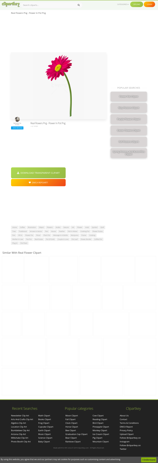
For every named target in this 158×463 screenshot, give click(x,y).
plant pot (46, 235)
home (14, 227)
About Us (124, 415)
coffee (22, 227)
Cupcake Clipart (45, 426)
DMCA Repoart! (38, 182)
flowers (50, 227)
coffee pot (98, 239)
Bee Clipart (70, 430)
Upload (136, 4)
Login (149, 4)
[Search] (78, 5)
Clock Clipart (71, 423)
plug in (14, 243)
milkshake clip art (19, 437)
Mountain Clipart (101, 441)
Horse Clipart (71, 426)
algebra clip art (18, 423)
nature (66, 227)
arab (87, 227)
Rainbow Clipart (73, 441)
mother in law (17, 239)
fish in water (72, 231)
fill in (20, 235)
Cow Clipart (98, 415)
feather (62, 231)
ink (73, 227)
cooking (92, 235)
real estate (39, 239)
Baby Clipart (44, 441)
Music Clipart (44, 434)
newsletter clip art (20, 415)
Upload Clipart (127, 434)
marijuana (74, 235)
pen (46, 231)
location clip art (19, 426)
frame (83, 235)
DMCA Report (126, 426)
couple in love (63, 239)
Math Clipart (44, 415)
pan (13, 235)
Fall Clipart (70, 419)
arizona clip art (18, 434)
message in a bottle (60, 235)
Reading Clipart (100, 419)
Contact (123, 419)
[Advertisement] (58, 34)
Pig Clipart (97, 437)
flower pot (29, 235)
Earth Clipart (44, 430)
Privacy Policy (126, 430)
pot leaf (75, 239)
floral (38, 235)
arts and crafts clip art (22, 419)
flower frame (98, 231)
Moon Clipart (71, 415)
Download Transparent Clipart (38, 172)
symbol (94, 227)
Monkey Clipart (100, 430)
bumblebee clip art (20, 430)
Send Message (17, 128)
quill (102, 227)
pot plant (24, 243)
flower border (86, 239)
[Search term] (51, 5)
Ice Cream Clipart (101, 434)
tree (14, 231)
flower (79, 227)
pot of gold (50, 239)
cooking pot (85, 231)
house (53, 231)
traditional (23, 231)
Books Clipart (44, 419)
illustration (32, 227)
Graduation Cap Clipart (76, 434)
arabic (58, 227)
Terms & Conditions (129, 423)
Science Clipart (45, 437)
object (41, 227)
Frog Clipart (43, 423)
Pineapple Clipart (101, 426)
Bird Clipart (98, 423)
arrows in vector (36, 231)
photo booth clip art (21, 441)
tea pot (29, 239)
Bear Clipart (71, 437)
